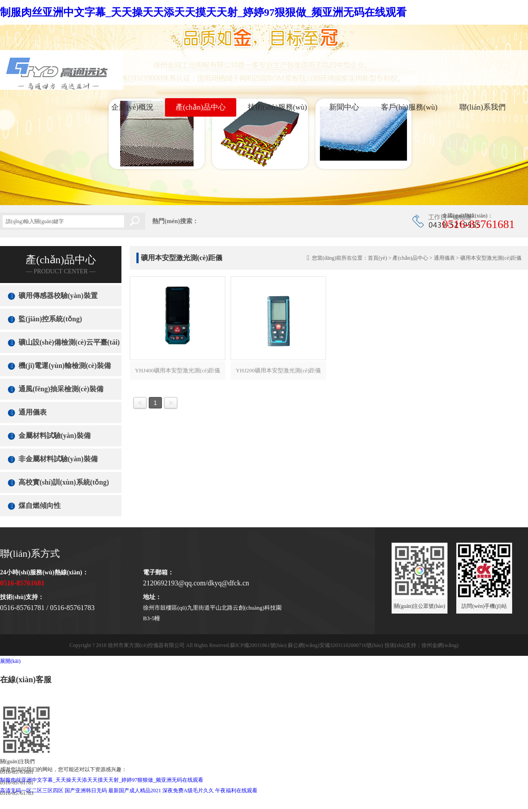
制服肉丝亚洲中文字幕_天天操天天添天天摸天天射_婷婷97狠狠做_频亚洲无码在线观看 (203, 12)
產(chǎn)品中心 (201, 107)
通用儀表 (444, 258)
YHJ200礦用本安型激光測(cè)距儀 (278, 370)
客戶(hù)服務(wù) (409, 107)
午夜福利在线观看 (236, 790)
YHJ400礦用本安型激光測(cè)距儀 (177, 370)
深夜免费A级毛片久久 (188, 790)
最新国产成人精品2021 (134, 790)
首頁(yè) (377, 258)
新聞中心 (344, 107)
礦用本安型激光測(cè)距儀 (490, 258)
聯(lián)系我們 (482, 107)
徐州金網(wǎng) (440, 645)
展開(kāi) (10, 661)
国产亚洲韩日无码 (86, 790)
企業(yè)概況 (132, 107)
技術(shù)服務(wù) (277, 107)
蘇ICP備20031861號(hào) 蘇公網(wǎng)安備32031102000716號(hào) (306, 645)
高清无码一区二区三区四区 (31, 790)
